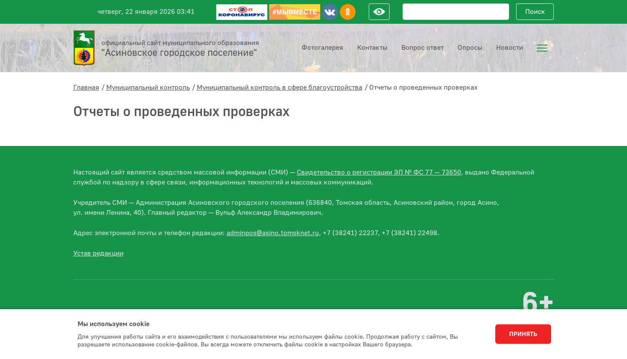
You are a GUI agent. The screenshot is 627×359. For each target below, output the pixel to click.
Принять (523, 334)
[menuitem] (542, 48)
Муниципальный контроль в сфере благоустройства (279, 87)
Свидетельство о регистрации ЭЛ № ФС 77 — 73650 (379, 172)
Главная (86, 87)
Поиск (535, 11)
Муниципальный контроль (148, 87)
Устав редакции (98, 253)
